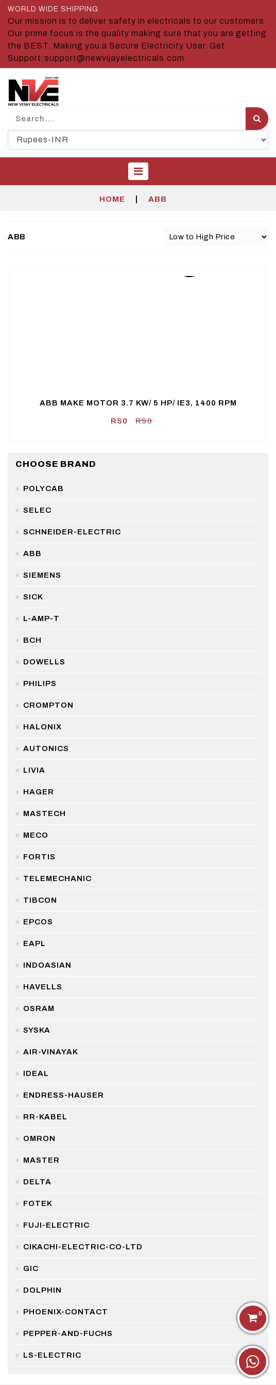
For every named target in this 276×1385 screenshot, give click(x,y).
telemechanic (57, 878)
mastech (44, 813)
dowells (44, 662)
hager (38, 792)
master (41, 1160)
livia (34, 770)
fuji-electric (56, 1225)
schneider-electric (72, 532)
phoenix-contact (65, 1312)
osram (39, 1008)
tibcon (40, 900)
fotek (38, 1203)
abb (32, 553)
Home (112, 199)
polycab (43, 488)
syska (36, 1030)
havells (42, 987)
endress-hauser (63, 1095)
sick (33, 597)
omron (39, 1138)
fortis (39, 857)
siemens (42, 575)
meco (35, 835)
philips (40, 683)
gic (31, 1268)
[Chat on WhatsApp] (252, 1361)
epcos (38, 922)
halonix (42, 727)
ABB (157, 199)
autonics (46, 748)
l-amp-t (41, 618)
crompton (48, 705)
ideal (36, 1073)
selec (37, 510)
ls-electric (52, 1355)
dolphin (42, 1290)
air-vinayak (50, 1052)
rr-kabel (45, 1117)
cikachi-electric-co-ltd (83, 1247)
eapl (34, 943)
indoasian (47, 965)
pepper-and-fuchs (68, 1333)
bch (32, 640)
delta (37, 1182)
